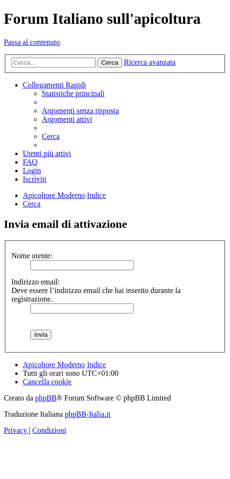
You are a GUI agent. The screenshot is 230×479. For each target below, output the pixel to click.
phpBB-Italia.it (87, 414)
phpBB (46, 398)
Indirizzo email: (35, 282)
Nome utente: (32, 256)
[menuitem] (73, 93)
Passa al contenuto (32, 42)
